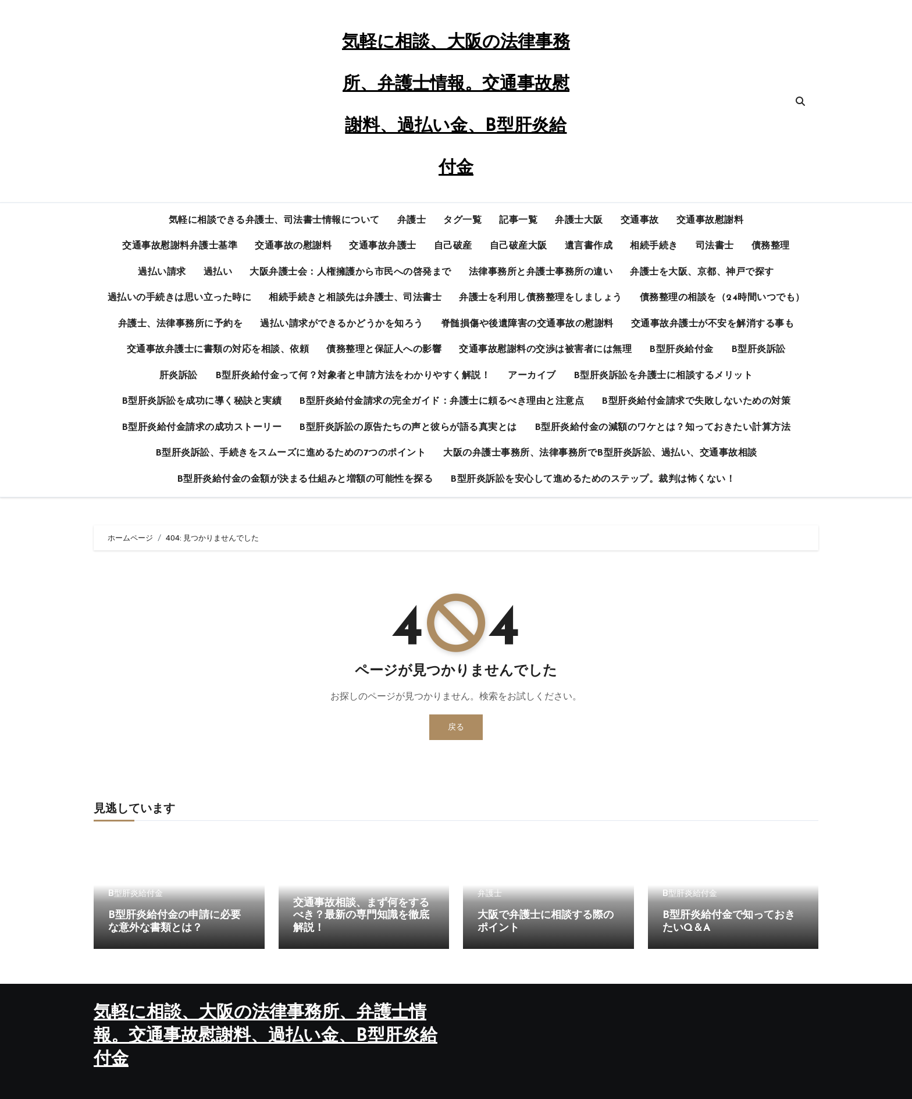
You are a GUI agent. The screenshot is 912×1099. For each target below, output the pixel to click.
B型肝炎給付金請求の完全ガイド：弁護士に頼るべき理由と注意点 (441, 401)
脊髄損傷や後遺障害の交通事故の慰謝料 (527, 324)
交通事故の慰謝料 (293, 246)
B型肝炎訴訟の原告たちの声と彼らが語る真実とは (408, 427)
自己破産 (453, 246)
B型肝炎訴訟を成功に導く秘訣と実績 (202, 401)
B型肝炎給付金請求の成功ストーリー (202, 427)
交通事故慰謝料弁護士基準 (179, 246)
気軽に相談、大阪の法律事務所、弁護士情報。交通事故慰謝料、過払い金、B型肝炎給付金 (265, 1036)
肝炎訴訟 (178, 375)
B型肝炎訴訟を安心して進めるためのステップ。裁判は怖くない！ (592, 479)
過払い (218, 272)
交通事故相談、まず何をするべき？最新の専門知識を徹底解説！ (361, 916)
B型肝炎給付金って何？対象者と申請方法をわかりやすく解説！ (353, 375)
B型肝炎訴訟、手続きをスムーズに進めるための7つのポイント (290, 453)
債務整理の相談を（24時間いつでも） (722, 298)
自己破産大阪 (518, 246)
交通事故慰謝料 (710, 220)
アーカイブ (532, 375)
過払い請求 (162, 272)
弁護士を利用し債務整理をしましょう (540, 298)
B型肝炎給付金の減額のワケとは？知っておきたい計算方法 (663, 427)
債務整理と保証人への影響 (383, 349)
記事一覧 (518, 220)
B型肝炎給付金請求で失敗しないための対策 (695, 401)
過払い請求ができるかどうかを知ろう (341, 324)
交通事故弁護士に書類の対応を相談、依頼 (218, 349)
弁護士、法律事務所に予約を (180, 324)
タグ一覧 (462, 220)
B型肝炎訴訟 (758, 349)
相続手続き (654, 246)
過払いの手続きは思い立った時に (180, 298)
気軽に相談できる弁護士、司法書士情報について (274, 220)
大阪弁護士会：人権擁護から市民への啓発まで (350, 272)
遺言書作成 (589, 246)
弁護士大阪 (579, 220)
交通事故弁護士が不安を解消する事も (713, 324)
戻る (456, 727)
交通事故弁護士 (382, 246)
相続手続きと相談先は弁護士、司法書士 (355, 298)
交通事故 (640, 220)
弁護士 (411, 220)
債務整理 (770, 246)
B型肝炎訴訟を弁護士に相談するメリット (663, 375)
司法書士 (715, 246)
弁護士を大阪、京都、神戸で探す (702, 272)
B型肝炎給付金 (681, 349)
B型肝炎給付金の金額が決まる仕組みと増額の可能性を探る (305, 479)
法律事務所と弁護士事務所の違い (541, 272)
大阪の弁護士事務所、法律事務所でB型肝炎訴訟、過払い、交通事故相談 (600, 453)
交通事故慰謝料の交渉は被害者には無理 (545, 349)
